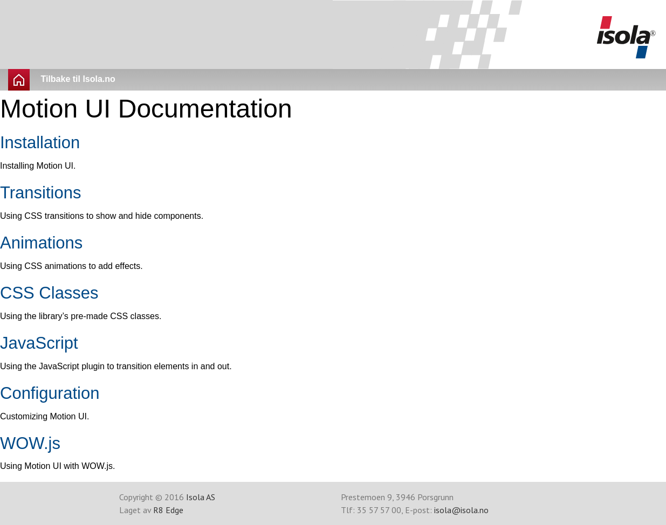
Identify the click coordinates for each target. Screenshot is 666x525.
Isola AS (200, 497)
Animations (41, 242)
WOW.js (30, 443)
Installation (40, 142)
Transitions (40, 192)
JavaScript (39, 343)
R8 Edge (168, 510)
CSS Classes (49, 293)
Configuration (49, 393)
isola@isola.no (461, 510)
